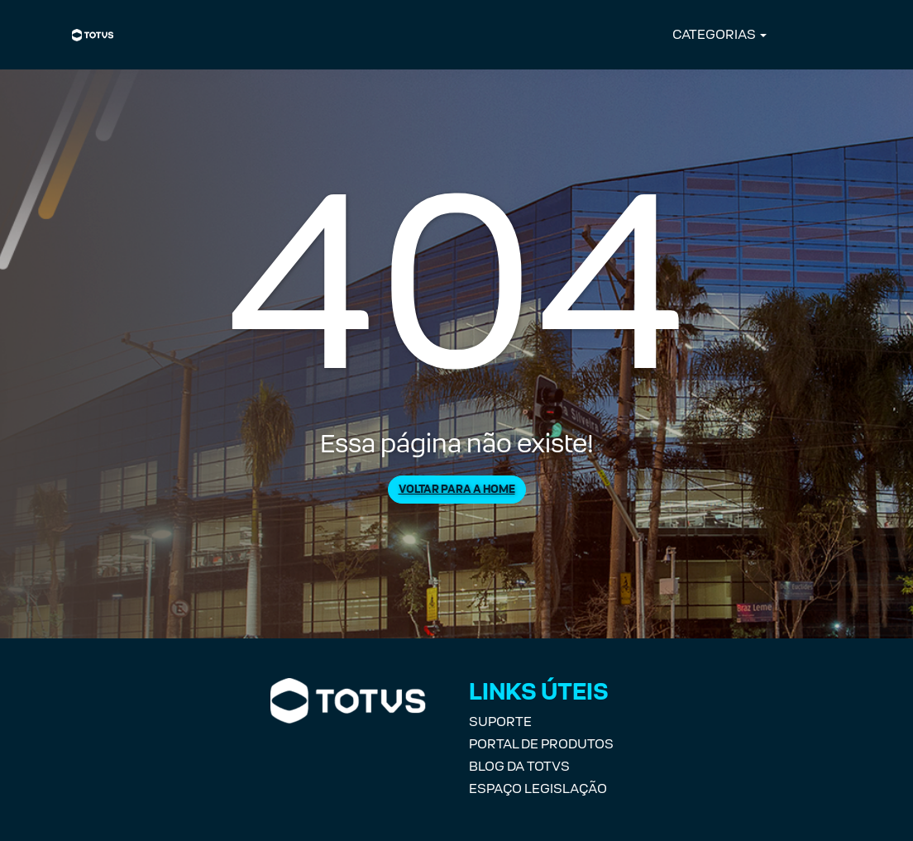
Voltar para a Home (457, 489)
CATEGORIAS (714, 34)
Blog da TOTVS (519, 766)
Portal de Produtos (541, 744)
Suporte (500, 721)
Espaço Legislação (538, 788)
